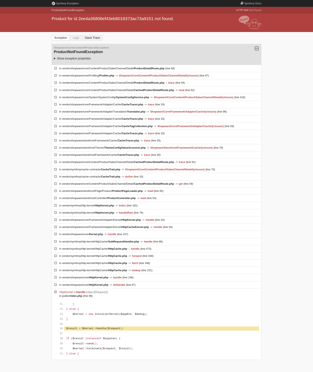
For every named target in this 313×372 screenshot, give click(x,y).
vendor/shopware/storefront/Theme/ (104, 147)
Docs (250, 3)
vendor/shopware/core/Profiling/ (88, 75)
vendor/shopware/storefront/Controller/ (99, 198)
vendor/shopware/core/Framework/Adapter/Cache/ (103, 104)
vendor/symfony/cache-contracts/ (91, 169)
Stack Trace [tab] (92, 37)
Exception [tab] (60, 37)
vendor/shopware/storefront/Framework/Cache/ (101, 140)
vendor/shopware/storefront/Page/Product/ (103, 190)
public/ (72, 295)
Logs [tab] (76, 37)
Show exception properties (74, 58)
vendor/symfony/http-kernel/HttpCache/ (101, 241)
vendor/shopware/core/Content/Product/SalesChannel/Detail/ (113, 68)
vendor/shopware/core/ (83, 234)
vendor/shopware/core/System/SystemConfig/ (106, 97)
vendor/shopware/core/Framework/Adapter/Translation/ (104, 111)
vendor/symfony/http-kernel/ (88, 205)
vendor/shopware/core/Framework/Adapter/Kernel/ (102, 219)
